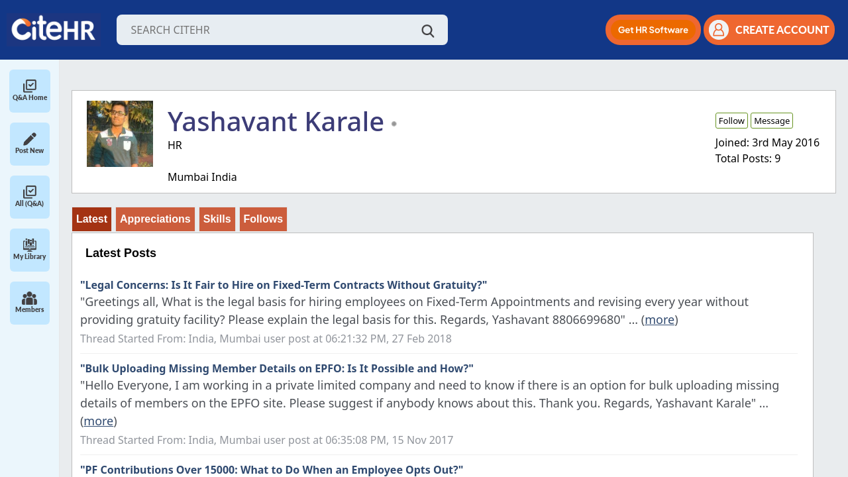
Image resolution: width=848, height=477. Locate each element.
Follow (732, 121)
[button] (653, 30)
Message (772, 121)
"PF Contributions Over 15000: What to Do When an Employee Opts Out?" (271, 469)
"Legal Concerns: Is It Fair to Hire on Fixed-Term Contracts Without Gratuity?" (284, 285)
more (659, 319)
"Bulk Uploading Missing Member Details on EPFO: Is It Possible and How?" (277, 368)
